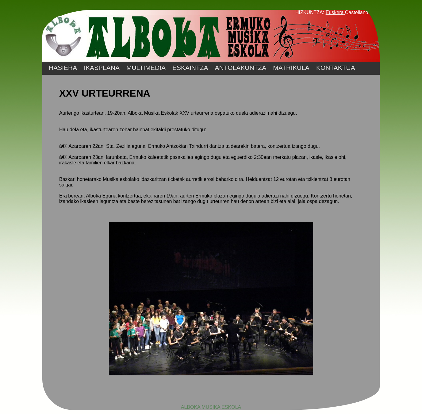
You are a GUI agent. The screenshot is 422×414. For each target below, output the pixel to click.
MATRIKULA (291, 67)
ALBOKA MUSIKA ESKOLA (211, 407)
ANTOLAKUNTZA (241, 67)
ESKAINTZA (190, 67)
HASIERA (63, 67)
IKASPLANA (102, 67)
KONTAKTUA (335, 67)
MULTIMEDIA (146, 67)
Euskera (335, 12)
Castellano (356, 12)
